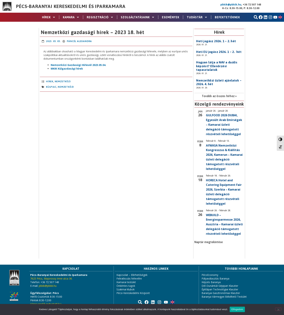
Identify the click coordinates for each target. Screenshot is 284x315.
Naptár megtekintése (208, 242)
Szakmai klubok (125, 289)
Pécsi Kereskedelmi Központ (133, 293)
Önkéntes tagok (125, 285)
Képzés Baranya (211, 282)
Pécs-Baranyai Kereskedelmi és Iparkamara (70, 6)
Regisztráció (100, 17)
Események (170, 17)
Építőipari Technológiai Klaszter (220, 289)
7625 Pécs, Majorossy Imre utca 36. (51, 278)
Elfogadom (237, 309)
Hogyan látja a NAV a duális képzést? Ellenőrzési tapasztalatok (216, 66)
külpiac (51, 86)
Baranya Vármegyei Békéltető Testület (224, 296)
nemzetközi (66, 86)
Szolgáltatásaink (137, 17)
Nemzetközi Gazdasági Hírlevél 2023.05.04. (78, 65)
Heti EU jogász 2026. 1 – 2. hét (218, 52)
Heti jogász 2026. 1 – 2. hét (216, 41)
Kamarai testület (126, 282)
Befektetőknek (227, 17)
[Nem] (278, 309)
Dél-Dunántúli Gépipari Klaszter (220, 285)
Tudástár (197, 17)
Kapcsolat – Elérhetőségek (131, 275)
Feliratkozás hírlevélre (129, 278)
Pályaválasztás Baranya (215, 278)
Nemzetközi (63, 81)
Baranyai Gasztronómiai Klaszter (221, 293)
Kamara (71, 17)
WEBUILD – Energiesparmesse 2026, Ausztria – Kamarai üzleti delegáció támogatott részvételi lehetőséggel (224, 224)
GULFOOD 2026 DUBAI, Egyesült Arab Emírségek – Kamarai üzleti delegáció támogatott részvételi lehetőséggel (224, 124)
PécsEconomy (210, 275)
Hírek (48, 17)
